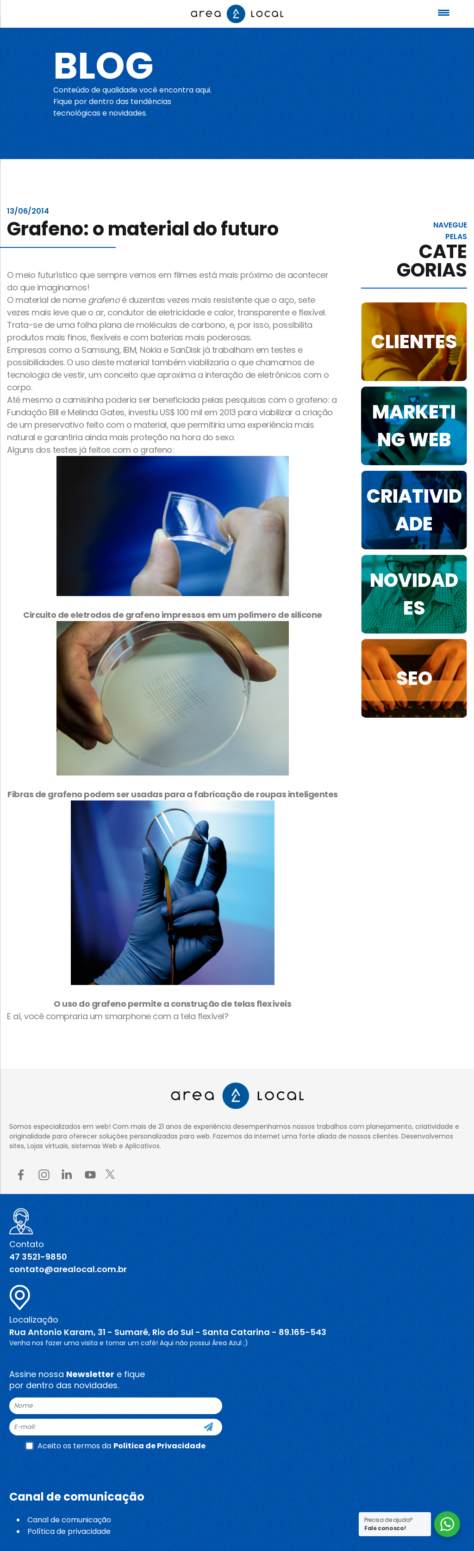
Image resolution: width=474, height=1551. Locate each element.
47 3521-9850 (38, 1256)
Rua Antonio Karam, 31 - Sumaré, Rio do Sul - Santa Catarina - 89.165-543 (167, 1332)
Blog (103, 66)
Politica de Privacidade (159, 1445)
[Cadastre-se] (208, 1427)
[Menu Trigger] (443, 12)
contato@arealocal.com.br (68, 1269)
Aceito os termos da (116, 1446)
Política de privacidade (69, 1531)
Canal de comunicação (69, 1519)
